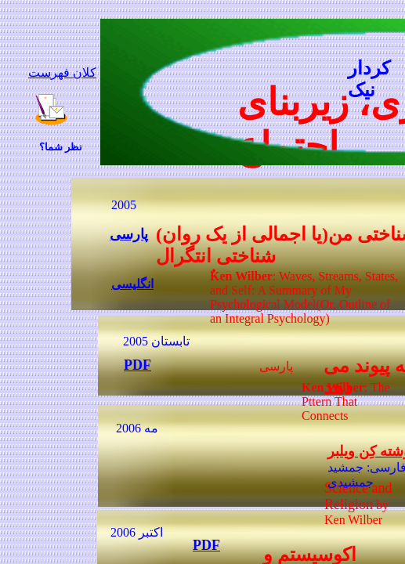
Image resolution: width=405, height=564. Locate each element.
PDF (206, 545)
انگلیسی (132, 284)
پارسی (129, 234)
